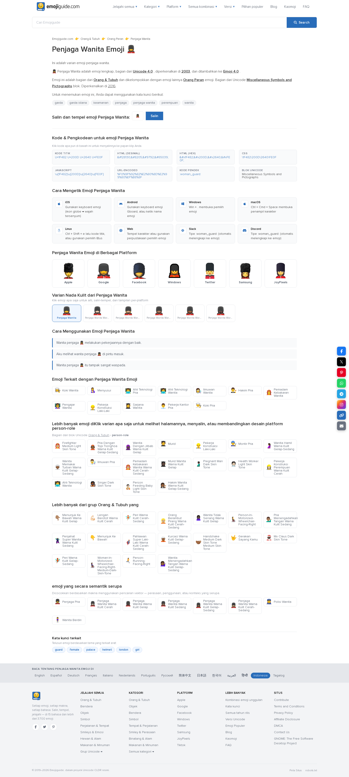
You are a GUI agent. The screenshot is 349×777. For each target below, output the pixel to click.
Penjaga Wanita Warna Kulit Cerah (103, 604)
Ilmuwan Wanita (205, 391)
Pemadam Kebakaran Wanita (277, 393)
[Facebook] (35, 726)
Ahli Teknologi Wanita (174, 391)
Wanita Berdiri (68, 620)
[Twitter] (44, 726)
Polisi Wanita (278, 602)
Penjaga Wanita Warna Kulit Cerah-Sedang (244, 605)
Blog (273, 7)
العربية (231, 675)
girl (137, 650)
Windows (183, 719)
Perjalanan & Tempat (94, 726)
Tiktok (181, 745)
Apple (181, 700)
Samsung (183, 732)
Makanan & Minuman (95, 745)
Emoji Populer (235, 726)
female (74, 650)
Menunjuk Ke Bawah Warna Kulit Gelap (68, 518)
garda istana (78, 103)
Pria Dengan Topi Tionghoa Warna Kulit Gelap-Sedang (104, 447)
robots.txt (311, 770)
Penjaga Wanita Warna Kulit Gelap (138, 604)
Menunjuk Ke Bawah (103, 537)
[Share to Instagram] (341, 404)
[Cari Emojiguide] (159, 22)
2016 (112, 86)
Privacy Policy (283, 713)
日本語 (201, 675)
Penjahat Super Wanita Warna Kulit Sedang (68, 541)
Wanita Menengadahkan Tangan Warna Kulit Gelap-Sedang (175, 564)
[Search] (302, 22)
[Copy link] (341, 415)
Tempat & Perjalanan (143, 726)
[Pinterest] (53, 726)
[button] (81, 157)
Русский (167, 675)
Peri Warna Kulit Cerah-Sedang (137, 518)
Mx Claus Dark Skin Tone (280, 537)
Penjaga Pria (67, 602)
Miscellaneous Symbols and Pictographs (262, 175)
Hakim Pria (242, 390)
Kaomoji (290, 7)
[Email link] (341, 425)
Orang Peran (115, 39)
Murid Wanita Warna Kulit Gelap (173, 464)
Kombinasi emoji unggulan (243, 700)
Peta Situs (296, 770)
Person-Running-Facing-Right (137, 561)
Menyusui (100, 390)
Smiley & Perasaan (142, 732)
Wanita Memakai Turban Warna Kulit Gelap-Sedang (68, 467)
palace (90, 650)
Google (182, 706)
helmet (107, 650)
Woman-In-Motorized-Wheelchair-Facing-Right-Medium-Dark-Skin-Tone (103, 565)
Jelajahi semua (125, 7)
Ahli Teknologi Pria (138, 391)
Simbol (85, 719)
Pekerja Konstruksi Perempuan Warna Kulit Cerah (278, 467)
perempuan (170, 103)
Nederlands (127, 675)
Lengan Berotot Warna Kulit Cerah (104, 518)
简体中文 (185, 675)
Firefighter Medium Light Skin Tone (68, 446)
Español (56, 675)
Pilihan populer (252, 7)
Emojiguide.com (62, 39)
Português (148, 675)
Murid (168, 444)
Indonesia (261, 675)
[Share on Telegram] (341, 393)
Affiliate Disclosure (287, 719)
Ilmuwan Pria (102, 462)
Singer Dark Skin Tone (102, 484)
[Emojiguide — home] (58, 6)
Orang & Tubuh (90, 39)
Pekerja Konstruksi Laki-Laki (101, 408)
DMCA (278, 726)
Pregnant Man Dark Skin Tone (209, 464)
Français (91, 675)
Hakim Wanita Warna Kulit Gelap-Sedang (174, 486)
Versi (229, 7)
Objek (84, 713)
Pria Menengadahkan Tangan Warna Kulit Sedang (281, 519)
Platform (174, 7)
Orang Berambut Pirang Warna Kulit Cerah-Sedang (173, 521)
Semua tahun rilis (237, 713)
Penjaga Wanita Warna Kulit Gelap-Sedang (208, 605)
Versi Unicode (235, 719)
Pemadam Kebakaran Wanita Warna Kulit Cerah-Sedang (138, 467)
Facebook (184, 713)
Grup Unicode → (91, 751)
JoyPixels (183, 739)
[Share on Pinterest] (341, 372)
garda (59, 103)
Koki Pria (205, 406)
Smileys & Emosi (91, 732)
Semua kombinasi (202, 7)
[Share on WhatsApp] (341, 383)
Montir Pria (242, 444)
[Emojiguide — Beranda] (36, 696)
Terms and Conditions (289, 706)
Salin (154, 116)
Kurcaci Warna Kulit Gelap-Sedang (174, 539)
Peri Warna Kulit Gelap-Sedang (66, 561)
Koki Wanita (66, 390)
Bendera (86, 706)
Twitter (181, 726)
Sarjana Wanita (134, 406)
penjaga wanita (144, 103)
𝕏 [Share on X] (341, 361)
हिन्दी (245, 675)
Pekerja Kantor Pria (174, 406)
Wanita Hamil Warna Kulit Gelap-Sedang (280, 446)
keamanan (100, 103)
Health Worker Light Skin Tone (244, 464)
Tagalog (278, 675)
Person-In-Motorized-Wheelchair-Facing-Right (243, 519)
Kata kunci (232, 706)
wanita (189, 103)
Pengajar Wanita (65, 406)
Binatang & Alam (140, 739)
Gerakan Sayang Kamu (244, 537)
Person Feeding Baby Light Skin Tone (139, 487)
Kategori (152, 7)
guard (59, 650)
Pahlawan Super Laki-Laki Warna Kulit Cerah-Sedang (137, 542)
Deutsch (73, 675)
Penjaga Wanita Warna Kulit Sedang (173, 604)
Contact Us (282, 732)
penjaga (121, 103)
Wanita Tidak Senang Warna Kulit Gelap (209, 518)
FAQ (306, 7)
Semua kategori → (141, 751)
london (123, 650)
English (40, 675)
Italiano (108, 675)
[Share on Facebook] (341, 351)
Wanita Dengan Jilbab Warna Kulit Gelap (139, 447)
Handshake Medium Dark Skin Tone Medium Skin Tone (208, 542)
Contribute (281, 700)
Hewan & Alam (90, 739)
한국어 (216, 675)
